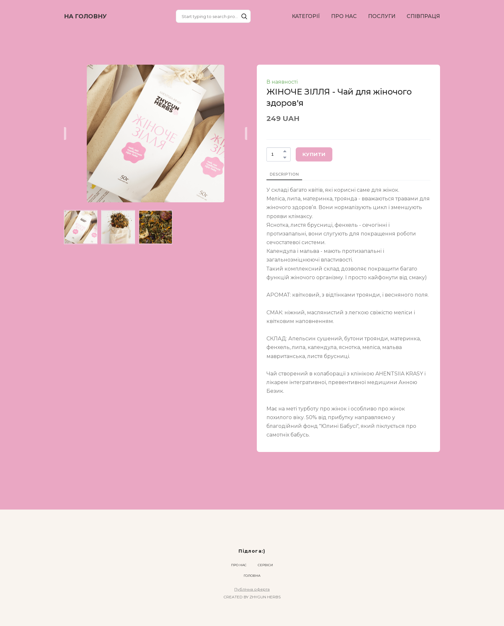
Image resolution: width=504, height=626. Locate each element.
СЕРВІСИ (265, 565)
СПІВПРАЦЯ (423, 16)
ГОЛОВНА (252, 576)
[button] (244, 16)
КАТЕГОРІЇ (306, 16)
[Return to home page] (85, 16)
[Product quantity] (277, 154)
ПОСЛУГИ (381, 16)
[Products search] (213, 16)
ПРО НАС (344, 16)
